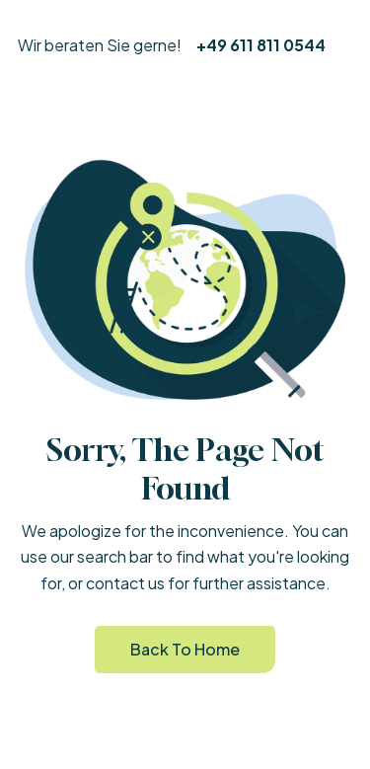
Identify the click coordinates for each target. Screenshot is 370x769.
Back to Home (185, 649)
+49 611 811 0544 (261, 45)
